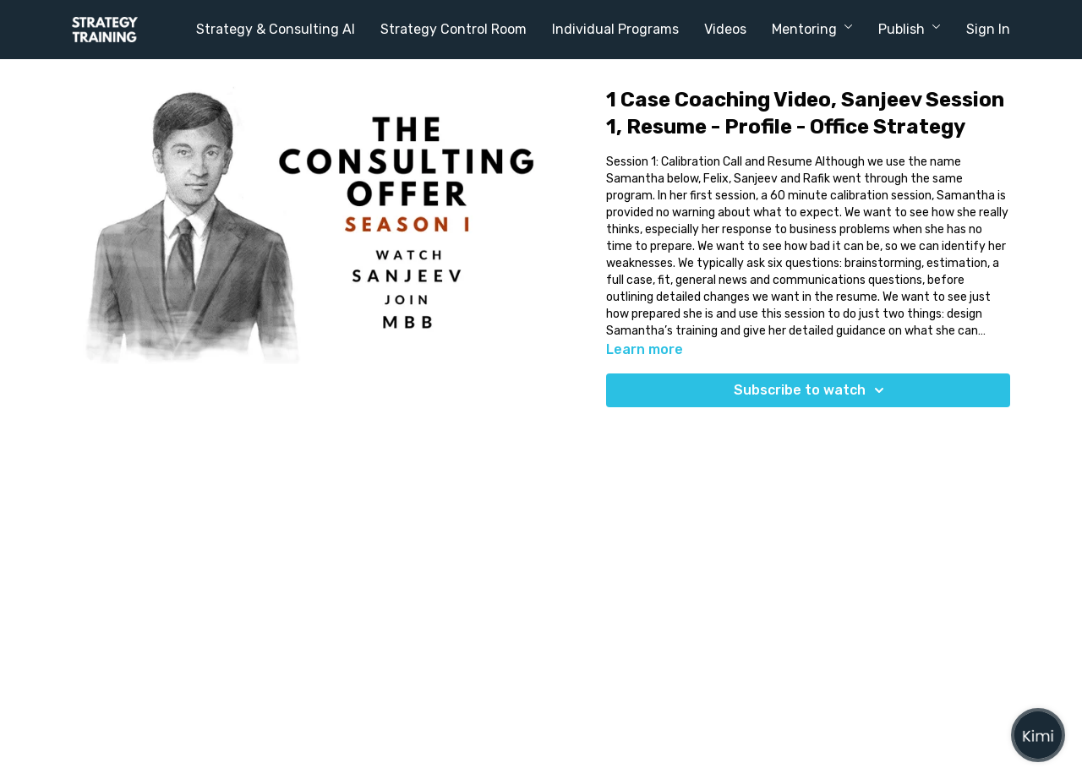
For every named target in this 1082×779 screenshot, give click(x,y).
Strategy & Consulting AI (275, 29)
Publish (909, 29)
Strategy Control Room (453, 29)
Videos (725, 29)
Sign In (988, 29)
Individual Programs (615, 29)
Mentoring (812, 29)
